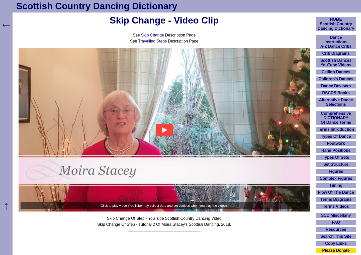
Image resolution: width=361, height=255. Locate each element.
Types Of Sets (336, 157)
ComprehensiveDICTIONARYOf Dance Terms (336, 117)
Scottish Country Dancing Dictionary (96, 6)
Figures (336, 171)
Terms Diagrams (335, 199)
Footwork (336, 143)
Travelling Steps (152, 41)
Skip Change (152, 35)
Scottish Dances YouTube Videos (335, 62)
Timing (335, 185)
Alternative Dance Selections (336, 102)
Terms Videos (336, 206)
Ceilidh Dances (336, 72)
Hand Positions (335, 150)
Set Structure (335, 164)
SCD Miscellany (336, 215)
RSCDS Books (335, 93)
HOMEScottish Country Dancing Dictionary (336, 23)
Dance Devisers (336, 86)
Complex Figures (336, 178)
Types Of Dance (336, 136)
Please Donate (335, 250)
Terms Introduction (336, 129)
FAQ (336, 222)
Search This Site (336, 236)
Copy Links (336, 243)
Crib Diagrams (335, 53)
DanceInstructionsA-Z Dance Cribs (335, 41)
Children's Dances (336, 79)
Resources (336, 229)
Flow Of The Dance (336, 192)
